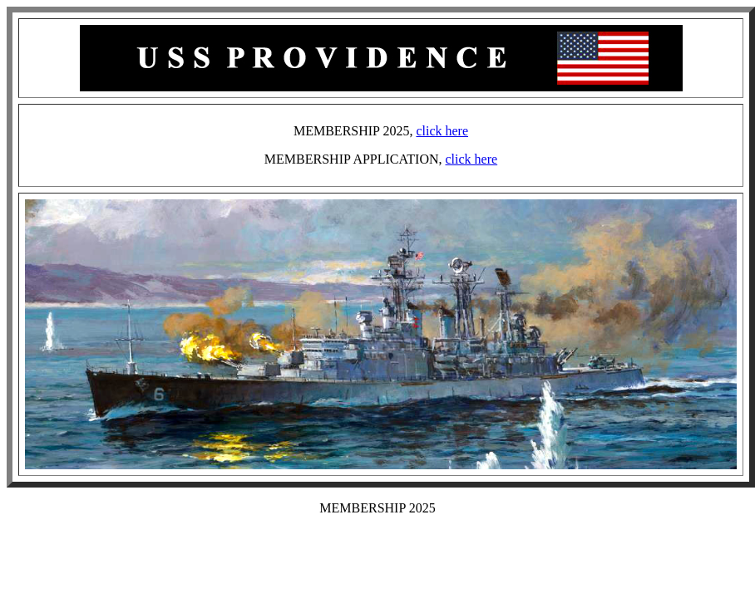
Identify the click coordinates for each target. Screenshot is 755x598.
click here (442, 131)
